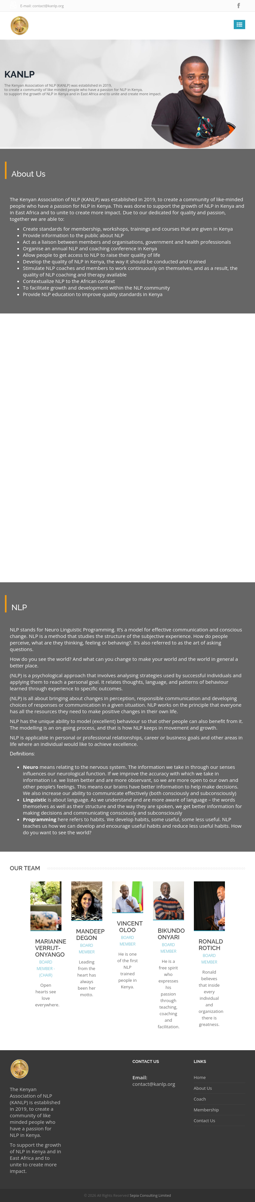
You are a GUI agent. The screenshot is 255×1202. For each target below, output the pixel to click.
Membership (206, 1110)
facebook (238, 5)
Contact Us (204, 1120)
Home (200, 1077)
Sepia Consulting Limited (150, 1195)
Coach (200, 1099)
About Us (203, 1088)
